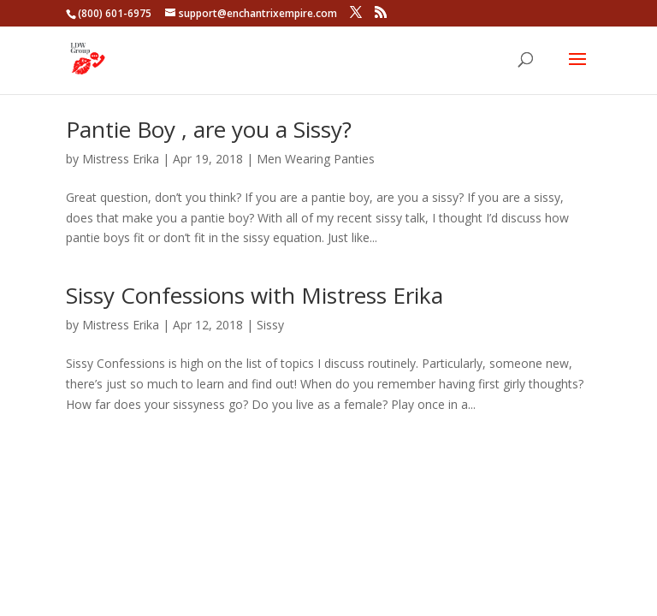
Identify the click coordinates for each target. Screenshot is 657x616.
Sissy (270, 325)
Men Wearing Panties (316, 159)
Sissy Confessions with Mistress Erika (254, 295)
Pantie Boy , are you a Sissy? (209, 129)
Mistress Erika (120, 159)
